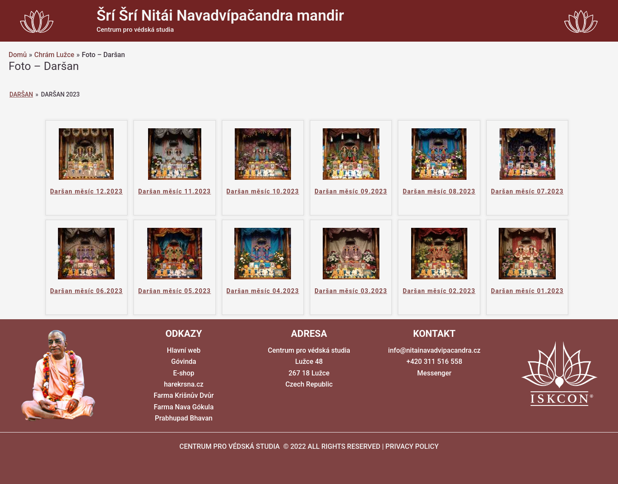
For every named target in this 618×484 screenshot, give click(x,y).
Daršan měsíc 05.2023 (174, 290)
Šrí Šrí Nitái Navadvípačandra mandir (220, 15)
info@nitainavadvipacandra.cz (434, 350)
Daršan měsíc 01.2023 (527, 290)
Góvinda (183, 361)
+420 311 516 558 (434, 361)
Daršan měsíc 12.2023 (86, 191)
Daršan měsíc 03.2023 (351, 290)
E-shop (183, 373)
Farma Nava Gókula (184, 407)
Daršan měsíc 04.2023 (263, 290)
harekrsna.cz (183, 384)
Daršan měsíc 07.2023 (527, 191)
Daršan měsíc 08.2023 (439, 191)
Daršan (21, 94)
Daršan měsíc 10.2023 (263, 191)
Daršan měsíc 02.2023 (439, 290)
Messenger (434, 373)
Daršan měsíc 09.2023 (351, 191)
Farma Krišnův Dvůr (184, 395)
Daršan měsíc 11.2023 (174, 191)
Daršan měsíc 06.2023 (86, 290)
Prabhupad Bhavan (183, 418)
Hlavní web (183, 350)
